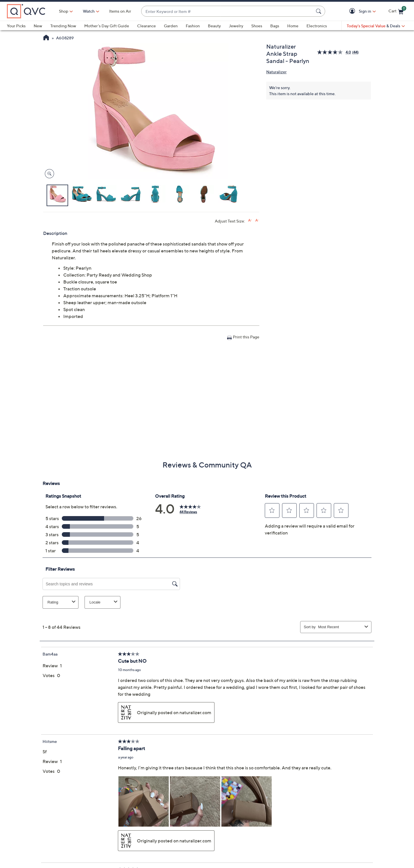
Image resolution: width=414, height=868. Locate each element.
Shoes (256, 25)
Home (292, 25)
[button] (353, 11)
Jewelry (236, 25)
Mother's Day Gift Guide (106, 25)
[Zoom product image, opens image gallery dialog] (48, 174)
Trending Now (63, 25)
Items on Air (120, 11)
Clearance (146, 25)
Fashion (193, 25)
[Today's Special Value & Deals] (376, 26)
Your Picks (16, 25)
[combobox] (227, 11)
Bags (274, 25)
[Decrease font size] (257, 220)
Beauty (214, 25)
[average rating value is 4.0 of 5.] (334, 52)
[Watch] (89, 11)
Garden (171, 25)
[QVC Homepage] (46, 38)
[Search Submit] (319, 11)
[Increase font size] (250, 220)
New (38, 25)
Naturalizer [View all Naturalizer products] (276, 71)
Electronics (316, 25)
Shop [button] (63, 11)
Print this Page (246, 336)
